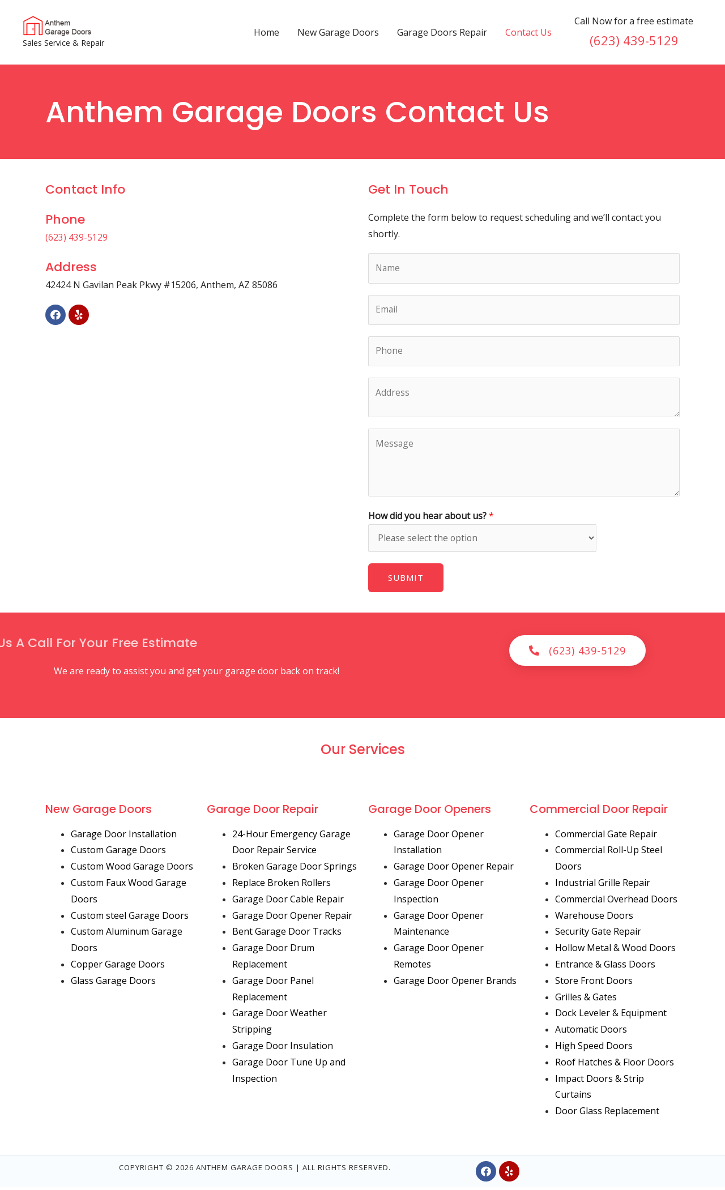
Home (266, 32)
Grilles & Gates (586, 1000)
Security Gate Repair (598, 934)
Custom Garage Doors (118, 853)
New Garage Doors (338, 32)
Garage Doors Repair (442, 32)
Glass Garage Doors (113, 983)
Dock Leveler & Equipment (611, 1016)
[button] (577, 654)
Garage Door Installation (124, 837)
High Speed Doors (594, 1049)
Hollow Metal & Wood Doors (615, 951)
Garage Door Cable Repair (288, 902)
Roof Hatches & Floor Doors (614, 1065)
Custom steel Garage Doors (130, 918)
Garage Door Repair (262, 812)
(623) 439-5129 (634, 40)
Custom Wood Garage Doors (132, 869)
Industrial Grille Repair (602, 886)
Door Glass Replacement (607, 1114)
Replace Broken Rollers (281, 886)
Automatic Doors (591, 1032)
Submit (406, 581)
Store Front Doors (594, 983)
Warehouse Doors (594, 918)
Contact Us (528, 32)
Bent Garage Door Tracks (287, 934)
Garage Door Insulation (282, 1049)
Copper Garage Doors (118, 967)
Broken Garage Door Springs (294, 869)
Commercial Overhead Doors (616, 902)
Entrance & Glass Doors (605, 967)
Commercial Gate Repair (606, 837)
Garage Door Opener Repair (292, 918)
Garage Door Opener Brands (455, 983)
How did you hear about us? (431, 518)
